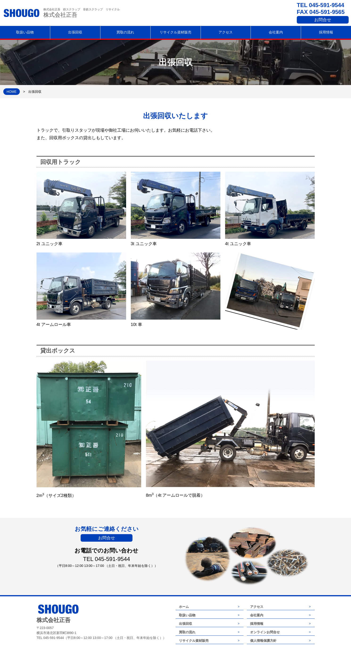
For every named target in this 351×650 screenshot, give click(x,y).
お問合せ (322, 19)
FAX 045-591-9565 (321, 12)
